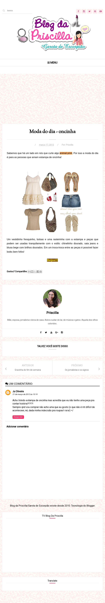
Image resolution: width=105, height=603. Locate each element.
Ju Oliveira (18, 391)
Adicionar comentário (17, 426)
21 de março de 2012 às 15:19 (25, 394)
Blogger (90, 505)
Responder (18, 417)
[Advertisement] (52, 102)
